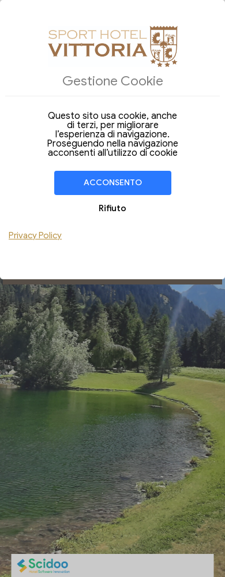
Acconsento (113, 183)
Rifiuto (112, 208)
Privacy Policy (35, 235)
